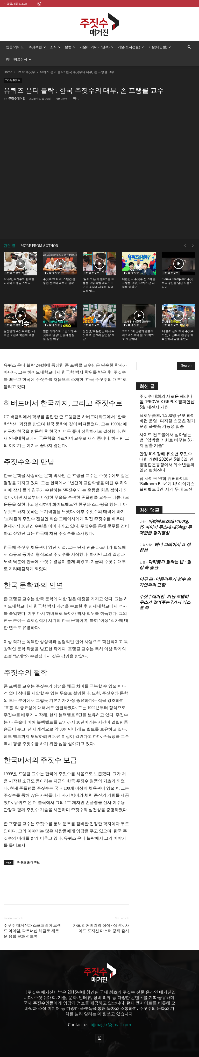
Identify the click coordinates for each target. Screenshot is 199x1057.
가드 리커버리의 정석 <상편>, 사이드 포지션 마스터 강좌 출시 (101, 928)
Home (8, 72)
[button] (189, 47)
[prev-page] (185, 245)
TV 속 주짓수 (26, 72)
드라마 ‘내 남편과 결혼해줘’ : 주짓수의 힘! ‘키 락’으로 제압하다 (138, 335)
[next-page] (192, 245)
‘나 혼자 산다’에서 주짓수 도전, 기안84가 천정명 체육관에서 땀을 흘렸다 (178, 335)
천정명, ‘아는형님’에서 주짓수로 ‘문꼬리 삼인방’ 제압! (99, 335)
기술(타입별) (159, 47)
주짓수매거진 (16, 98)
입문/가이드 (15, 47)
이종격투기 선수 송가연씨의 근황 (165, 582)
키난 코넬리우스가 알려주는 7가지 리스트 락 (164, 602)
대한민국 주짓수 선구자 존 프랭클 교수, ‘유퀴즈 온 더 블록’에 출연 (138, 283)
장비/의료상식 (18, 59)
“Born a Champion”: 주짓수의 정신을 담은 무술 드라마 (177, 283)
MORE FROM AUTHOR (39, 246)
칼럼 (70, 47)
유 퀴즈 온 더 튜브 (28, 862)
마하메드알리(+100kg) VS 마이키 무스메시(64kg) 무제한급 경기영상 (165, 526)
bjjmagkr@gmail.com (111, 1024)
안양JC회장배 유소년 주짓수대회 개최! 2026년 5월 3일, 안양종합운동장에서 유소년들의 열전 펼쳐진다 (166, 462)
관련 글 (10, 246)
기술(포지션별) (131, 47)
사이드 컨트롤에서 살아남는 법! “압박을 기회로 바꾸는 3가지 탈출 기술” (166, 440)
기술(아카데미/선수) (96, 47)
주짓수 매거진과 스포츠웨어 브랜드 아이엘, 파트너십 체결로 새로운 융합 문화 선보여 (32, 930)
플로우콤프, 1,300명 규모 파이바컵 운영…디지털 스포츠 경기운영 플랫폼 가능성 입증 (167, 421)
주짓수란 (37, 47)
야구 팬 (146, 579)
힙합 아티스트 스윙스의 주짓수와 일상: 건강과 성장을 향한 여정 (59, 335)
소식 (55, 47)
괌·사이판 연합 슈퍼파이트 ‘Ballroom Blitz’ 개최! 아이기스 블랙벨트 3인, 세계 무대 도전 (167, 484)
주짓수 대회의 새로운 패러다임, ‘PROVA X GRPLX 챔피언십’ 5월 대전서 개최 (167, 402)
